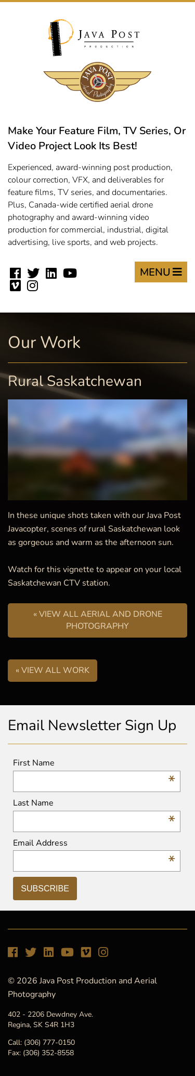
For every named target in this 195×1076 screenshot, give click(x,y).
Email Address (94, 843)
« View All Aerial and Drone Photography (97, 620)
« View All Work (52, 670)
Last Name (94, 803)
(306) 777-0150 (49, 1042)
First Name (94, 763)
